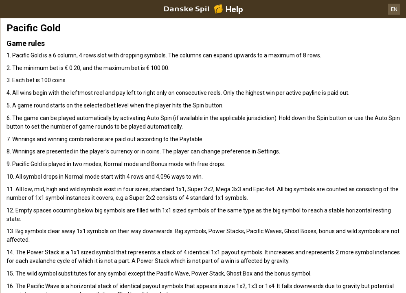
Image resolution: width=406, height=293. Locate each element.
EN (394, 9)
